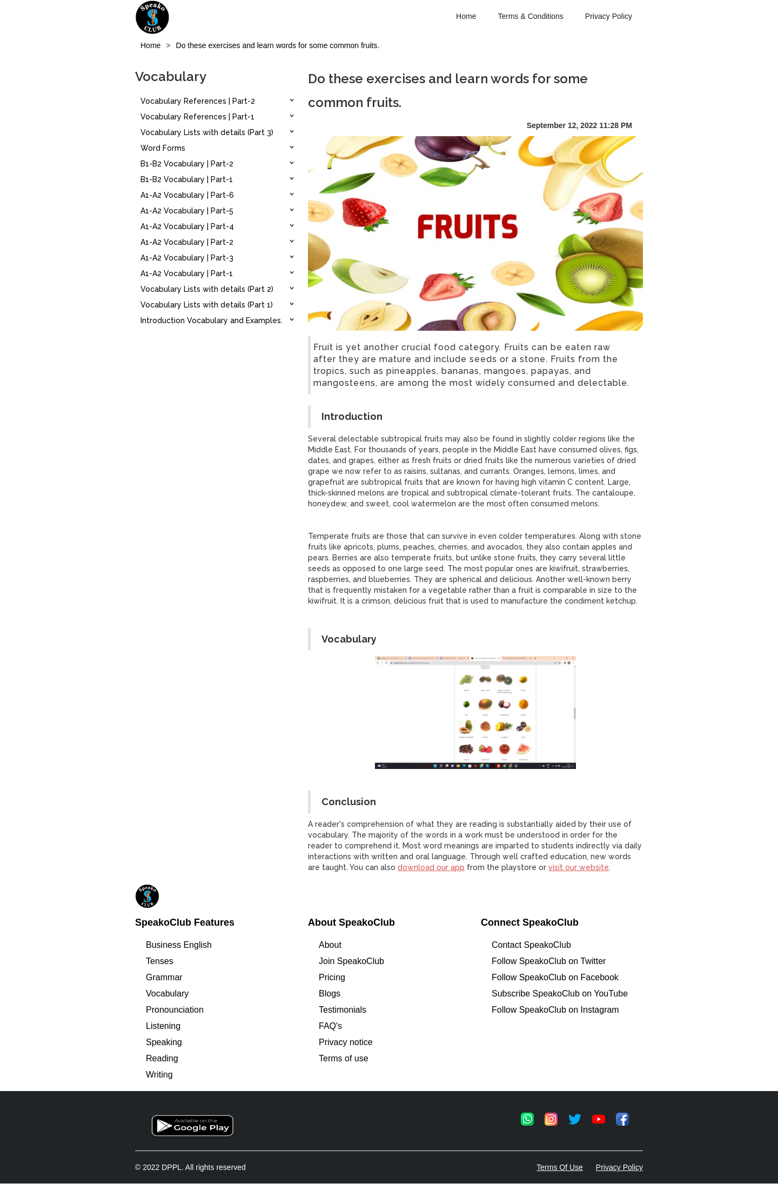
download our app (431, 867)
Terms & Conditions (530, 16)
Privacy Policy (608, 16)
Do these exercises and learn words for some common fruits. (278, 45)
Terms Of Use (559, 1167)
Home (466, 16)
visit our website (578, 867)
